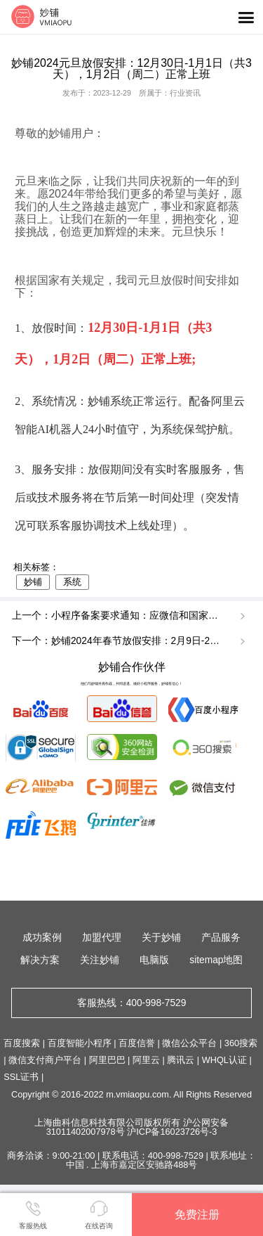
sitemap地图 (216, 960)
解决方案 (40, 960)
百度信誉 (137, 1043)
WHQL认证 (224, 1060)
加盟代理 (101, 937)
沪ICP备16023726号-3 (172, 1131)
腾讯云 (180, 1060)
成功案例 (42, 937)
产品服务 (221, 937)
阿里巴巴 (107, 1060)
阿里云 (146, 1060)
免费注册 (197, 1215)
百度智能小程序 (80, 1043)
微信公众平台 (189, 1043)
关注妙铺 (99, 960)
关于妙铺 (161, 937)
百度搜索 (22, 1043)
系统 (72, 582)
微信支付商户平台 (44, 1060)
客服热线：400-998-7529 (132, 1003)
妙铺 (33, 582)
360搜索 (240, 1043)
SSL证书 (21, 1076)
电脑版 (154, 960)
